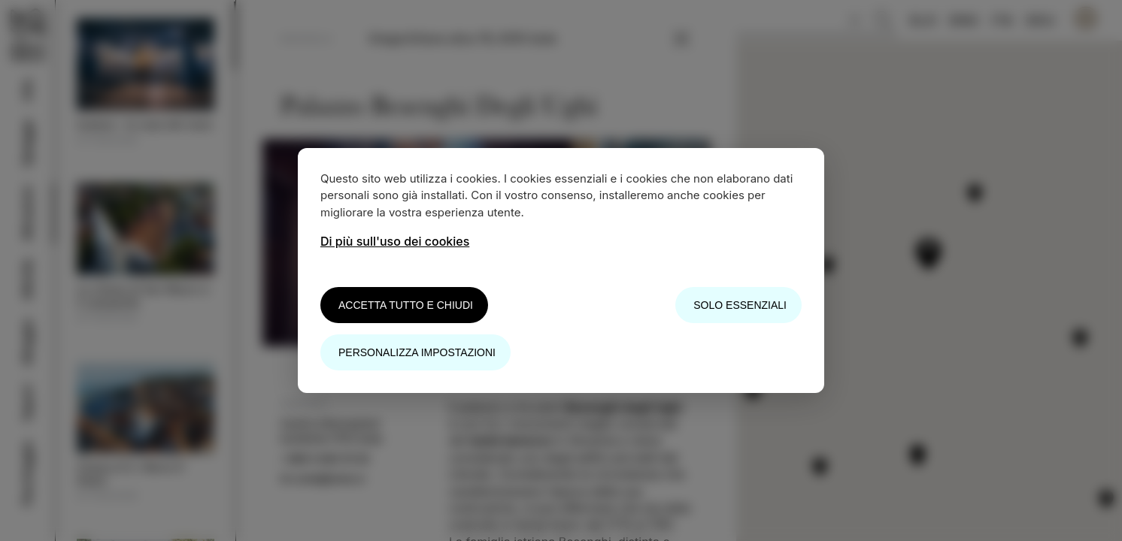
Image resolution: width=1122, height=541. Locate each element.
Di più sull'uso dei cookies (394, 241)
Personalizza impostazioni (417, 352)
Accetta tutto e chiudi (405, 305)
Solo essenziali (740, 305)
